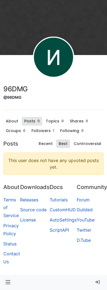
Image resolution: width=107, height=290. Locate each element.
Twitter (84, 230)
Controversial (87, 143)
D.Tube (84, 240)
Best (63, 143)
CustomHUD (63, 209)
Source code (33, 209)
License (28, 220)
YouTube (86, 220)
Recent (46, 143)
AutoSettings (63, 220)
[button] (8, 282)
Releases (29, 200)
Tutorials (59, 200)
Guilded (85, 209)
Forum (83, 200)
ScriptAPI (59, 230)
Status (10, 244)
